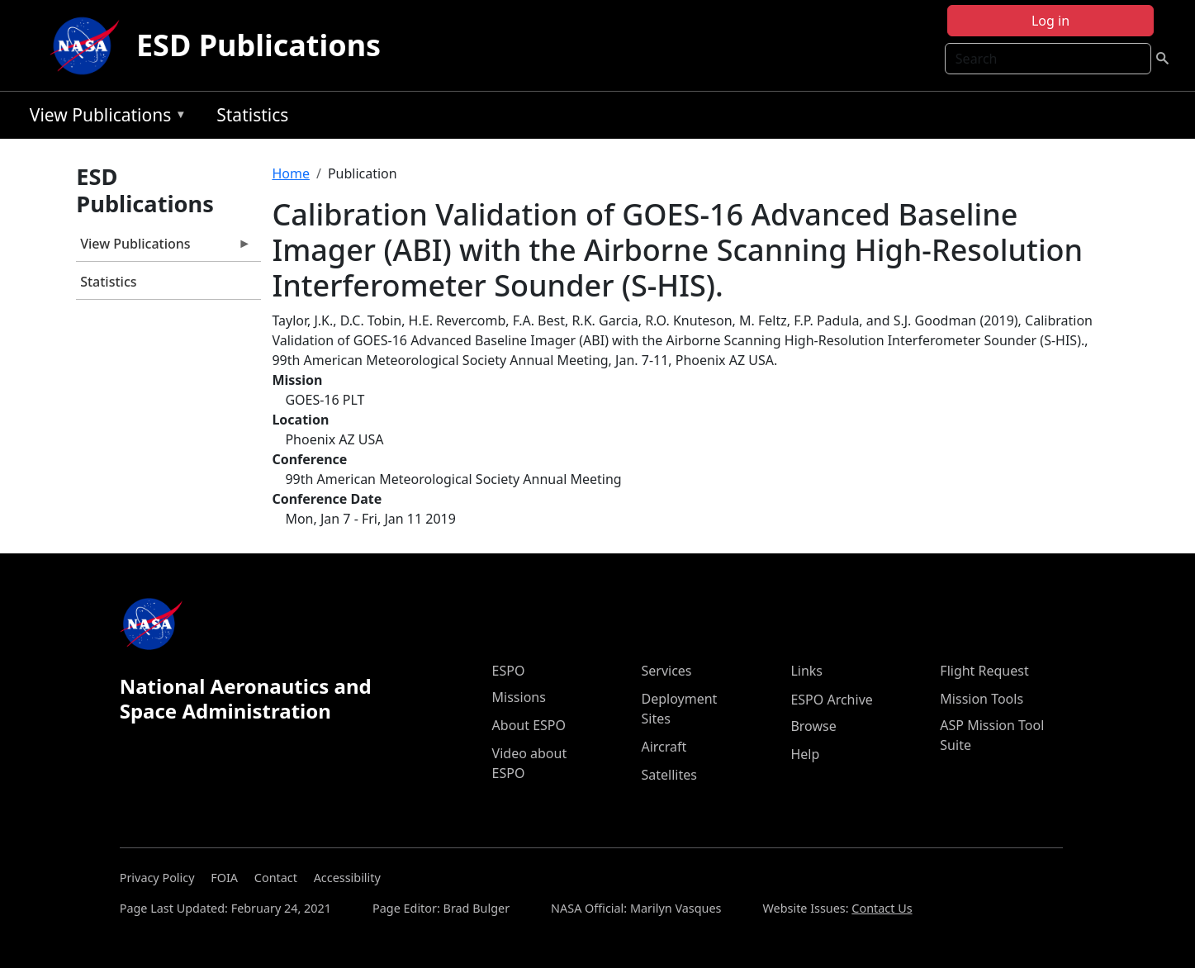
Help (804, 754)
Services (666, 671)
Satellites (668, 775)
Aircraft (663, 747)
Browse (813, 726)
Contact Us (881, 908)
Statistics (252, 114)
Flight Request (984, 671)
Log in (1050, 21)
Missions (519, 697)
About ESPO (529, 725)
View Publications (104, 117)
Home (291, 173)
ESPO (508, 671)
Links (806, 671)
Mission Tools (981, 699)
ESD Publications (258, 45)
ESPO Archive (831, 699)
